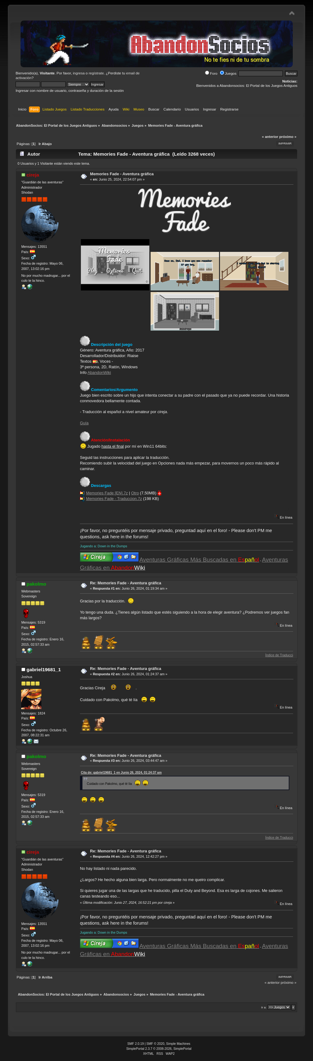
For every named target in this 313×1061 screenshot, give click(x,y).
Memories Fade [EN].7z (107, 493)
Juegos (228, 73)
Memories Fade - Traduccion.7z (114, 498)
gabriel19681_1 (43, 669)
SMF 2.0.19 (135, 1043)
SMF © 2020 (156, 1043)
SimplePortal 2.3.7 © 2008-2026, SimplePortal (159, 1048)
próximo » (288, 137)
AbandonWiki (99, 372)
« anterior (270, 137)
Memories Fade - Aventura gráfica (122, 174)
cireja (32, 174)
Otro (135, 493)
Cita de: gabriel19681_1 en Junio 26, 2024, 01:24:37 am (121, 772)
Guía (84, 423)
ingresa (79, 73)
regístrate (96, 73)
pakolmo (36, 584)
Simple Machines (178, 1043)
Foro (211, 73)
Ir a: (264, 1007)
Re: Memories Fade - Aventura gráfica (125, 583)
